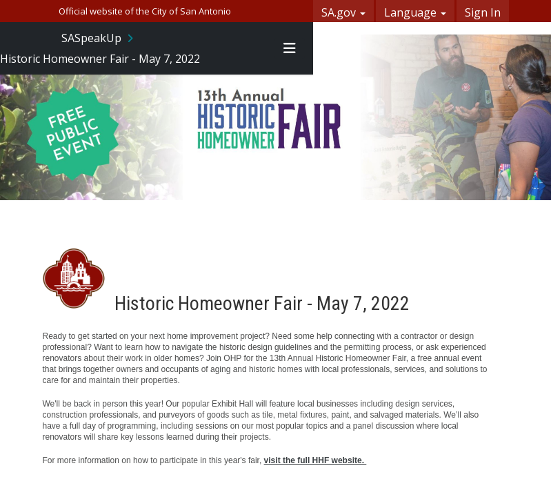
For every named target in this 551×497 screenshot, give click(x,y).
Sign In (483, 12)
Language (415, 12)
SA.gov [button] (343, 12)
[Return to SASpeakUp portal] (98, 38)
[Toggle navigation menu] (289, 48)
